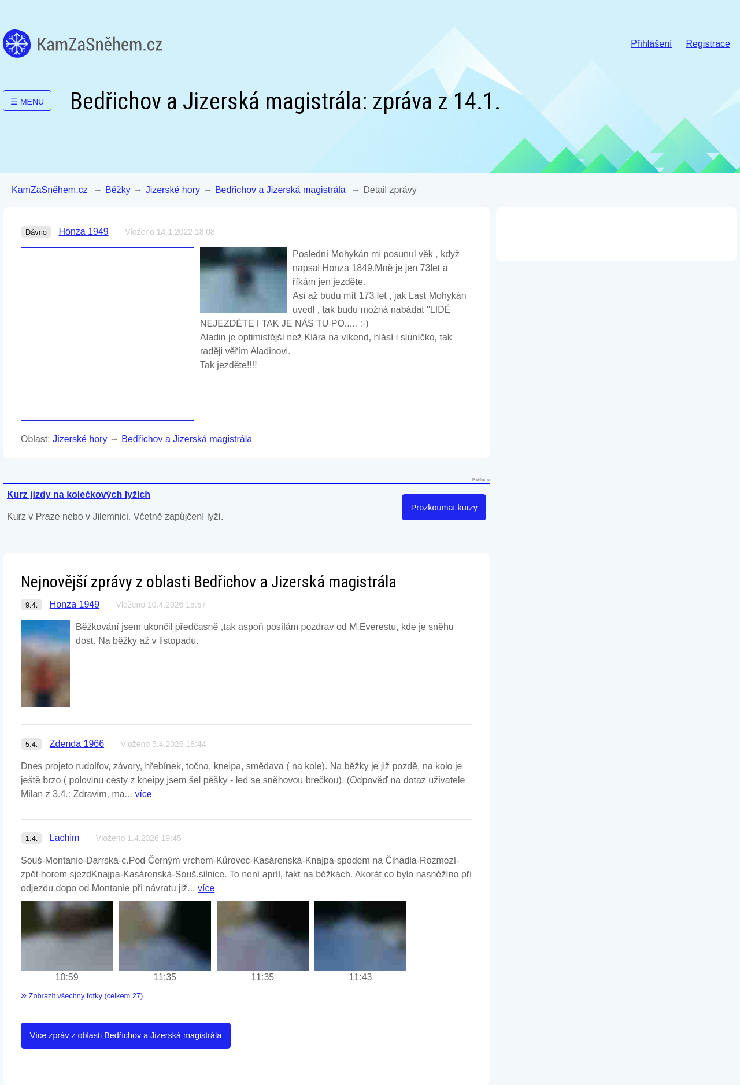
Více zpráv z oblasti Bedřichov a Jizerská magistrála (125, 1035)
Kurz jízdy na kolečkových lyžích (78, 494)
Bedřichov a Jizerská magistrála (280, 190)
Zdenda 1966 (77, 744)
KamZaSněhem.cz (82, 43)
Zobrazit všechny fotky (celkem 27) (82, 995)
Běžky (118, 190)
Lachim (65, 838)
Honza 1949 (83, 231)
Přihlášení (651, 44)
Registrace (708, 44)
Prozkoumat (444, 507)
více (143, 794)
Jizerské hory (173, 190)
